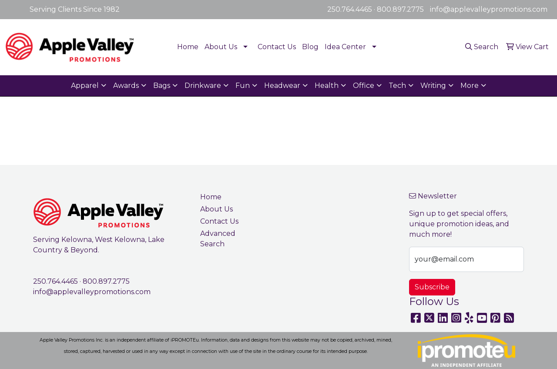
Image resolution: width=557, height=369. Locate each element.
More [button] (469, 85)
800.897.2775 (400, 9)
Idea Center (345, 47)
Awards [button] (126, 85)
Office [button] (363, 85)
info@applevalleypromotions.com (488, 9)
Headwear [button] (282, 85)
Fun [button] (242, 85)
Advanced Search (217, 238)
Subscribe (432, 287)
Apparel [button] (85, 85)
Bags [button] (161, 85)
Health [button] (327, 85)
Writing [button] (433, 85)
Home (187, 47)
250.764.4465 (349, 9)
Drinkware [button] (203, 85)
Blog (310, 47)
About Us (221, 47)
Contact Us (277, 47)
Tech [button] (397, 85)
